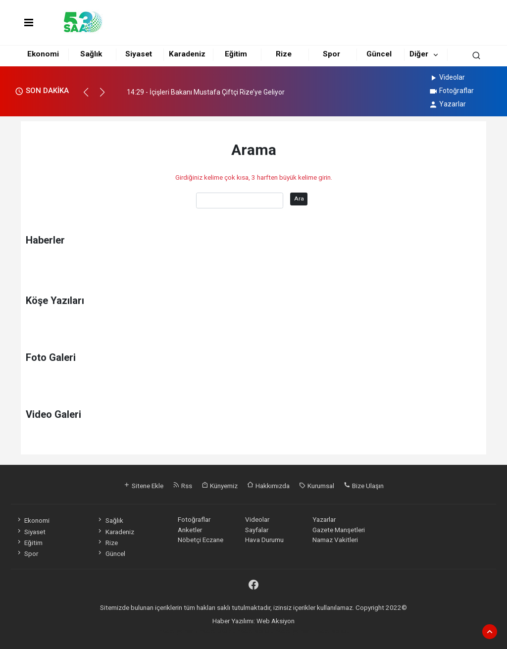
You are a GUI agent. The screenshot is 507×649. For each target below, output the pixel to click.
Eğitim (236, 54)
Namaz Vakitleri (335, 540)
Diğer (418, 54)
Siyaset (138, 54)
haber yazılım (293, 631)
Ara (299, 198)
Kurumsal (316, 486)
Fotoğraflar (451, 91)
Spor (331, 54)
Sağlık (91, 54)
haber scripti (255, 631)
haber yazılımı (178, 631)
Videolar (447, 77)
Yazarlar (447, 104)
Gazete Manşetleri (338, 530)
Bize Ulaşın (364, 486)
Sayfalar (256, 530)
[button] (90, 96)
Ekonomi (43, 54)
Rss (182, 486)
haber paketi (218, 631)
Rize (284, 54)
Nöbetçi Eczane (200, 540)
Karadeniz (187, 54)
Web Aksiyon (275, 621)
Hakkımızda (268, 486)
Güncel (379, 54)
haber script (331, 631)
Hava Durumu (264, 540)
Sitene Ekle (143, 486)
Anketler (190, 530)
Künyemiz (220, 486)
